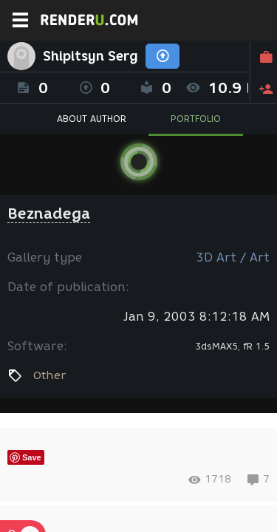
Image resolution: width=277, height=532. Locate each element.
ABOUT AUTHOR (91, 118)
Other (49, 375)
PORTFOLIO (196, 118)
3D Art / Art (233, 257)
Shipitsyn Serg (90, 56)
